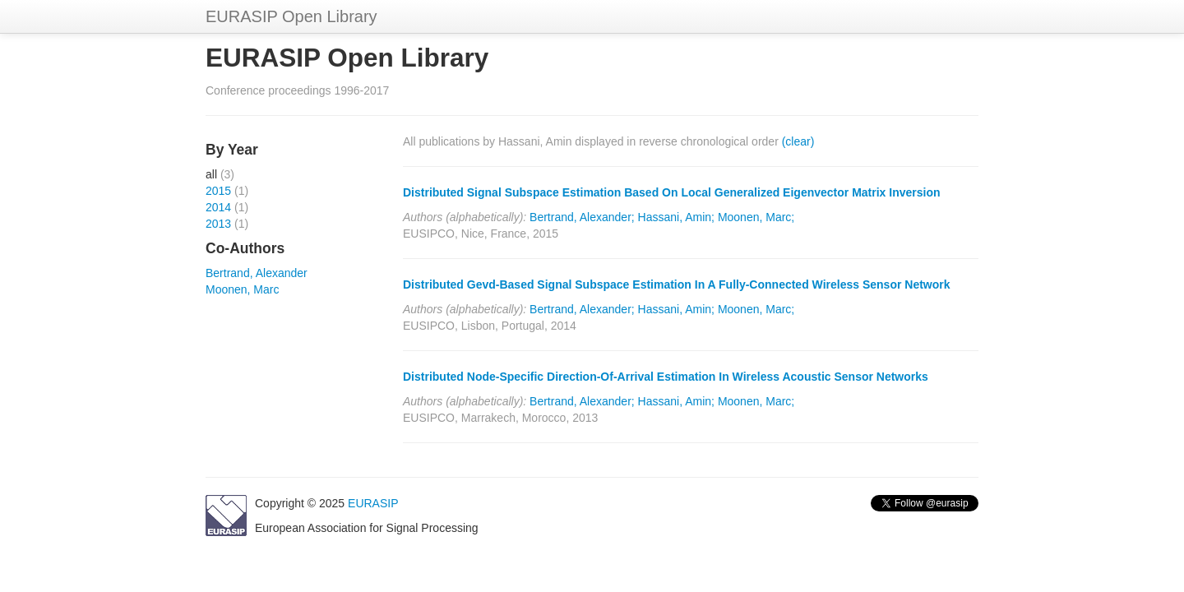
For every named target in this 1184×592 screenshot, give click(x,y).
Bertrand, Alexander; (582, 217)
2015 (218, 190)
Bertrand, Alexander (257, 273)
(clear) (798, 141)
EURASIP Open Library (291, 16)
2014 (218, 207)
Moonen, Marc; (756, 217)
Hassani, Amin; (676, 217)
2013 (218, 223)
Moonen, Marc (242, 289)
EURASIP (373, 503)
